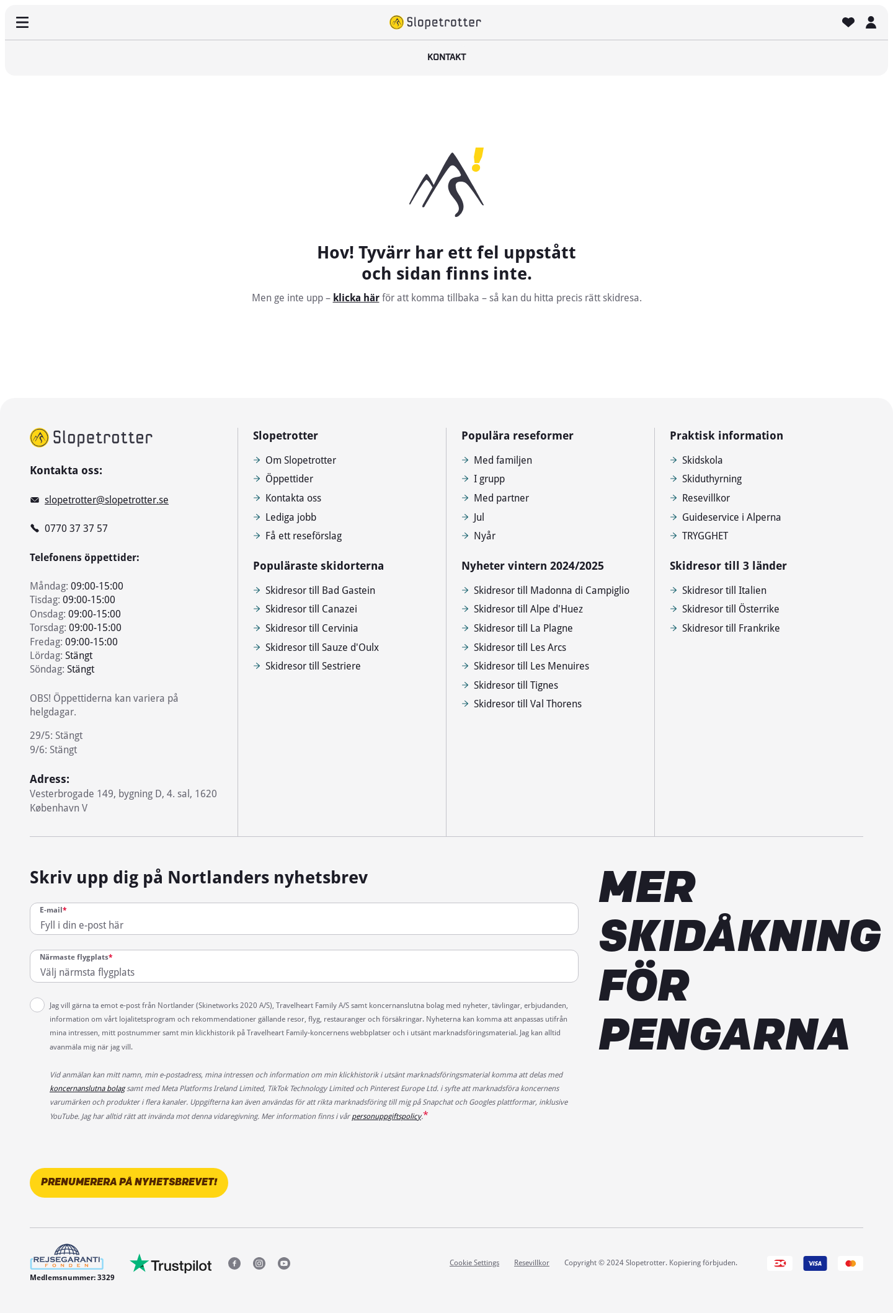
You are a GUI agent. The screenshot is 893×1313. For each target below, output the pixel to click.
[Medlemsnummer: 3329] (72, 1263)
